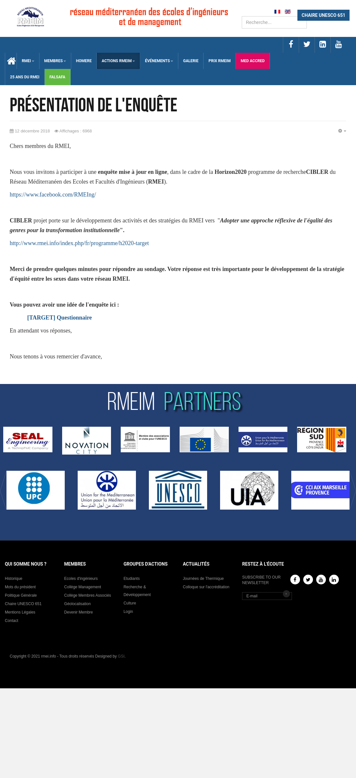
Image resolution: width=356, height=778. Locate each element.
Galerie (190, 61)
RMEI (28, 61)
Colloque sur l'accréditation (206, 587)
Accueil (11, 61)
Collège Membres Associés (87, 595)
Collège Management (82, 587)
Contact (11, 620)
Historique (13, 578)
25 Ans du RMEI (24, 77)
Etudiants (132, 578)
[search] (274, 22)
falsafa (57, 77)
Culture (130, 603)
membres (55, 61)
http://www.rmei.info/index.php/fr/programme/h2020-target (79, 243)
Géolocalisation (77, 604)
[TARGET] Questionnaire (59, 317)
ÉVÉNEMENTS (159, 61)
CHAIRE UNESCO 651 (323, 15)
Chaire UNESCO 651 (23, 604)
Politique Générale (21, 595)
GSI (121, 656)
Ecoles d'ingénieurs (81, 578)
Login (128, 611)
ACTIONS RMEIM (118, 61)
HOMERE (84, 61)
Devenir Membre (78, 612)
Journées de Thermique (203, 578)
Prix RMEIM (219, 61)
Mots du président (20, 587)
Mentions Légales (20, 612)
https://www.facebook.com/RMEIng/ (53, 194)
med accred (253, 61)
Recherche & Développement (137, 591)
